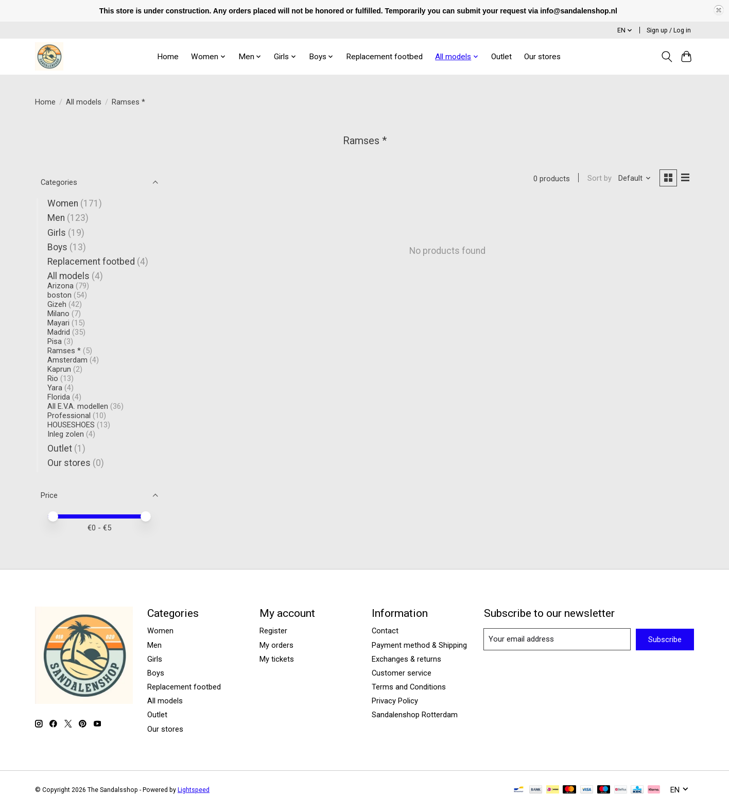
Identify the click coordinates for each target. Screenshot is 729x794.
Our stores (542, 56)
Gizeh (56, 304)
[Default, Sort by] (633, 178)
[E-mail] (557, 639)
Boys (57, 247)
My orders (276, 645)
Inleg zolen (65, 434)
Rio (52, 378)
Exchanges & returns (406, 659)
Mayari (58, 322)
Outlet (501, 56)
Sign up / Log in (669, 30)
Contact (385, 630)
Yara (54, 387)
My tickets (276, 659)
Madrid (58, 332)
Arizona (60, 285)
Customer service (401, 673)
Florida (58, 397)
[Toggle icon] (666, 56)
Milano (58, 313)
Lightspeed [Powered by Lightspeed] (194, 789)
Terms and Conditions (409, 687)
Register (273, 630)
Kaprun (59, 369)
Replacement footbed (384, 56)
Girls (56, 233)
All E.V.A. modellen (77, 406)
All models (83, 102)
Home (168, 56)
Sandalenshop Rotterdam (415, 714)
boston (59, 295)
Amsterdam (67, 360)
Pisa (54, 341)
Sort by (598, 178)
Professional (69, 415)
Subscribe (665, 639)
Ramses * (64, 350)
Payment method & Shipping (419, 645)
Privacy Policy (395, 700)
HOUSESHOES (71, 424)
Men (56, 218)
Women (62, 203)
